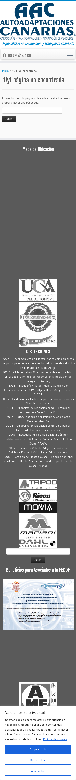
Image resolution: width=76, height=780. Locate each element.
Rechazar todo (38, 771)
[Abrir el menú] (70, 54)
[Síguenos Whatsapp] (24, 55)
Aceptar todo (38, 749)
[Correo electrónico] (29, 55)
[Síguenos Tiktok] (20, 55)
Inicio (5, 71)
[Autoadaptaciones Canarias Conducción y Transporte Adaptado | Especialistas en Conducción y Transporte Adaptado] (38, 21)
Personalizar (38, 760)
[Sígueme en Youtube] (10, 55)
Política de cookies (55, 739)
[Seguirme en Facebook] (5, 55)
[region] (38, 743)
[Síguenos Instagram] (15, 55)
